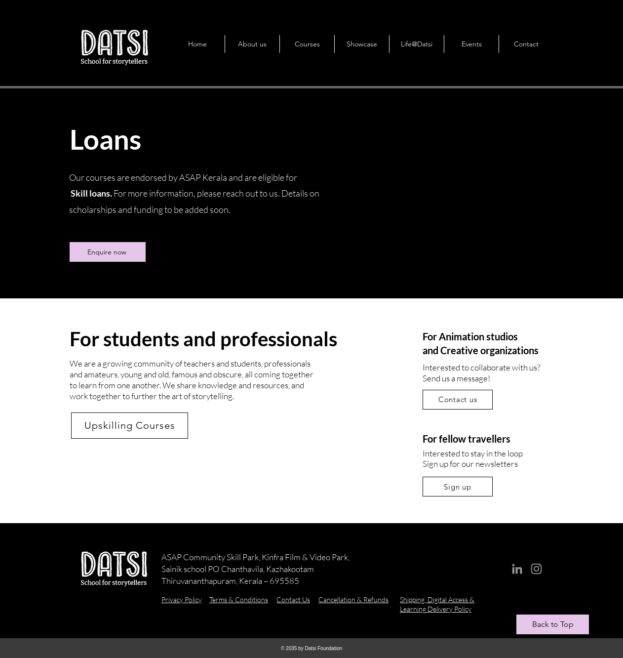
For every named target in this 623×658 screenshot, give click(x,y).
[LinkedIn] (517, 569)
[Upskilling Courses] (129, 425)
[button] (252, 44)
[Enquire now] (108, 252)
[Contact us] (458, 400)
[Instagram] (536, 569)
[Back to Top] (552, 624)
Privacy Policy (181, 599)
